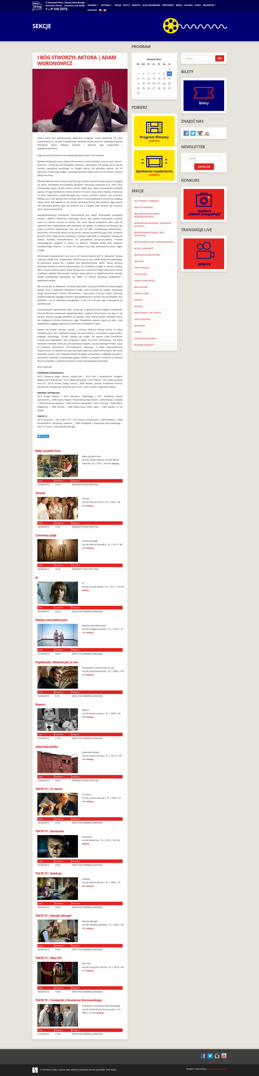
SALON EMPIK (139, 325)
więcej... (116, 463)
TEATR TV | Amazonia (49, 831)
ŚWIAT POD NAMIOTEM (143, 207)
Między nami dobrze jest (51, 620)
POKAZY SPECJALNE (141, 267)
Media (179, 5)
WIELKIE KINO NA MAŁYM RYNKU (147, 254)
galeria (188, 5)
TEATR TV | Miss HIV (48, 958)
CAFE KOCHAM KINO (142, 319)
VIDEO (198, 5)
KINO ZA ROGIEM (141, 287)
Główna (92, 5)
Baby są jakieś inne (47, 451)
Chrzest (40, 493)
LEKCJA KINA (139, 261)
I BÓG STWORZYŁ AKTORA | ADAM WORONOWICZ (76, 60)
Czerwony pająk (45, 535)
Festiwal (106, 5)
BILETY (126, 5)
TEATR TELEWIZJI (140, 274)
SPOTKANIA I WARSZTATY (144, 345)
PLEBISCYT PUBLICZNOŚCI (144, 280)
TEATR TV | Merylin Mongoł (53, 916)
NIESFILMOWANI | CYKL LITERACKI (147, 312)
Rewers (40, 704)
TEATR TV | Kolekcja (48, 873)
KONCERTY (138, 300)
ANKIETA (136, 5)
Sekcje (118, 5)
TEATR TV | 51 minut (48, 789)
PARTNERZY (168, 5)
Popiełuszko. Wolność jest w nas (56, 662)
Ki (36, 578)
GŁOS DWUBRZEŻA (151, 5)
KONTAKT (92, 10)
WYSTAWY (138, 306)
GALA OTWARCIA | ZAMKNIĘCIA (146, 201)
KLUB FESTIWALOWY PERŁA (145, 338)
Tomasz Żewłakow (217, 1069)
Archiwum (208, 5)
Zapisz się (204, 166)
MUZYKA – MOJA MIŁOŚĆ (143, 248)
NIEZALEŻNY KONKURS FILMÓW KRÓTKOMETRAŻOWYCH (146, 215)
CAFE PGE (138, 332)
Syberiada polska (46, 747)
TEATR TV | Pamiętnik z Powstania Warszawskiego (68, 1000)
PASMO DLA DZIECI (141, 293)
